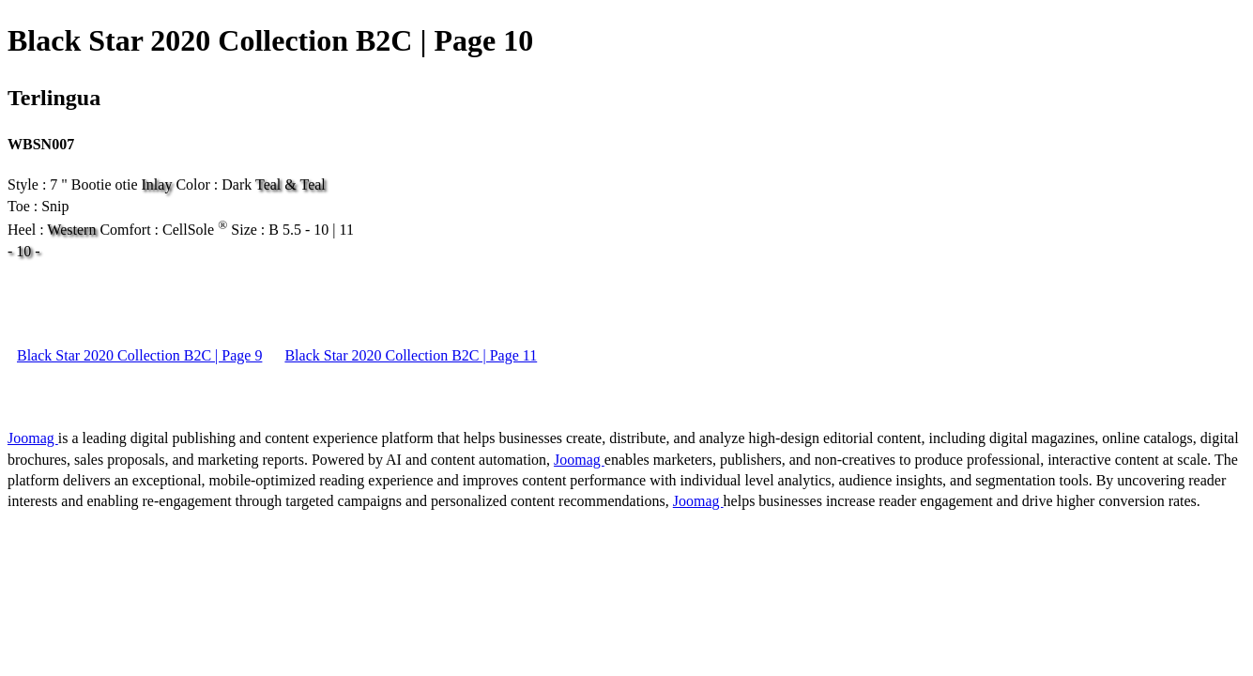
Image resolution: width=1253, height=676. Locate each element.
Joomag (33, 438)
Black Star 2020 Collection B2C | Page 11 (410, 355)
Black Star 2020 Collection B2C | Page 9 (139, 355)
